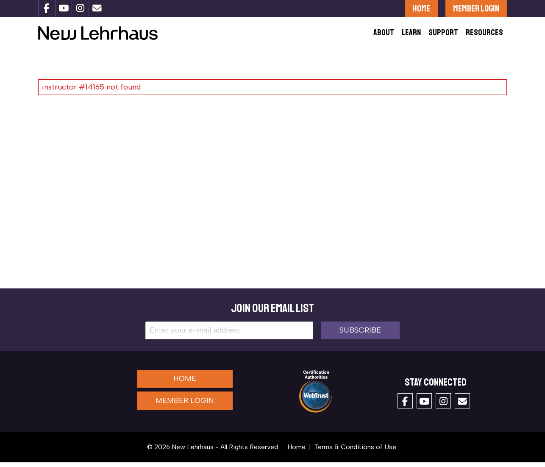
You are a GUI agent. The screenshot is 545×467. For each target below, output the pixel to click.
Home (421, 8)
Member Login (476, 8)
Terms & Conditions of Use (355, 451)
